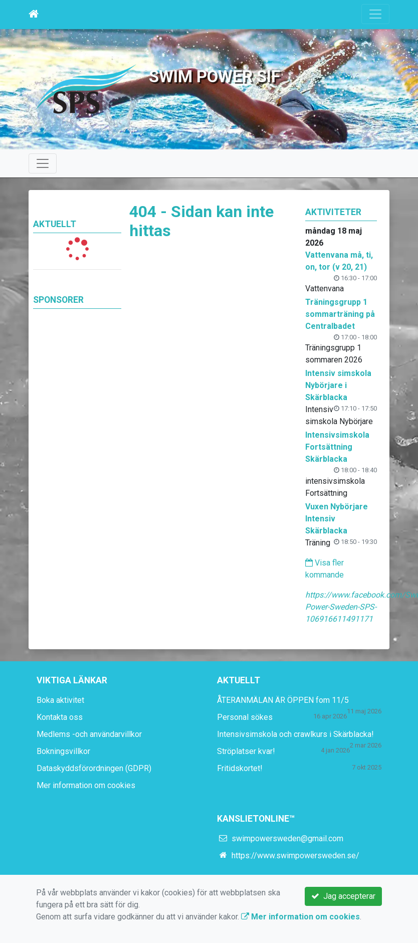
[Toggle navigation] (375, 14)
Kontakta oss (60, 717)
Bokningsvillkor (63, 751)
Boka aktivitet (60, 700)
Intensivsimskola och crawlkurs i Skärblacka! (295, 734)
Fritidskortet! (240, 768)
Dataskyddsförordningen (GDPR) (94, 768)
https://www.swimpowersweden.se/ (295, 855)
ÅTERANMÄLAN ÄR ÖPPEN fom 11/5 (283, 700)
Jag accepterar (343, 896)
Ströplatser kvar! (246, 751)
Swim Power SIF (214, 76)
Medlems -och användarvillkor (89, 734)
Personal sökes (245, 717)
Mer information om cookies (86, 785)
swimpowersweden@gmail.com (287, 838)
